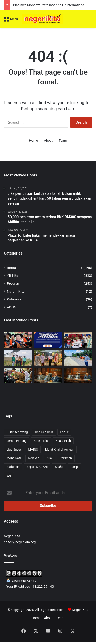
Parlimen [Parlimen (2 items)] (66, 458)
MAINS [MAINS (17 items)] (33, 449)
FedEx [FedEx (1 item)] (64, 432)
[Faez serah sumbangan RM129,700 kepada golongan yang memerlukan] (18, 375)
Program (13, 283)
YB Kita (12, 275)
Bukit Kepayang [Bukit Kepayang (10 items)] (17, 432)
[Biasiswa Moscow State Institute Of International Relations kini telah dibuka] (48, 340)
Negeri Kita (80, 610)
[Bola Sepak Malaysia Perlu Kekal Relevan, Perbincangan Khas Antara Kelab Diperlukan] (78, 375)
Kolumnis (14, 299)
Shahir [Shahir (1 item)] (59, 467)
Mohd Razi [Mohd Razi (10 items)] (14, 458)
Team (63, 140)
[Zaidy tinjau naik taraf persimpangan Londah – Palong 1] (78, 358)
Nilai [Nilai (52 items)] (50, 458)
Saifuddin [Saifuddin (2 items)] (13, 467)
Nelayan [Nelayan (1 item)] (33, 458)
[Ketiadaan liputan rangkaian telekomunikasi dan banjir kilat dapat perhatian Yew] (18, 358)
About (48, 140)
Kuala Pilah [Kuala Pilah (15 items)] (63, 441)
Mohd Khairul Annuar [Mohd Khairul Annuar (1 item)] (59, 449)
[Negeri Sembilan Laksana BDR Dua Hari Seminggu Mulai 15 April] (48, 375)
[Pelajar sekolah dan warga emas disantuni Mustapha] (78, 340)
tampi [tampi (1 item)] (75, 467)
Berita (11, 267)
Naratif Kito (16, 291)
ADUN (11, 307)
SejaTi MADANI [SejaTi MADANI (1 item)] (37, 467)
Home (33, 140)
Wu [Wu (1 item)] (9, 475)
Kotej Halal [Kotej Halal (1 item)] (41, 441)
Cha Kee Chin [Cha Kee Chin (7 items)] (44, 432)
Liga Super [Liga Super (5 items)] (14, 449)
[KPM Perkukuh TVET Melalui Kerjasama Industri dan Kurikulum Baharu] (18, 340)
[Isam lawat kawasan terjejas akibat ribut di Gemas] (48, 358)
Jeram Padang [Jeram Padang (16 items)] (17, 441)
